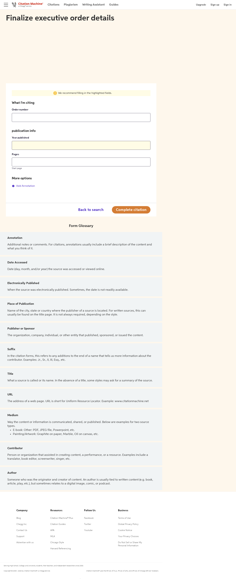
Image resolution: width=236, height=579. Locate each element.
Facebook (89, 518)
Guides (113, 4)
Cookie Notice (125, 530)
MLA (52, 536)
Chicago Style (57, 543)
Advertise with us (25, 543)
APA (52, 530)
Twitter (87, 524)
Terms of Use (124, 518)
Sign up (215, 5)
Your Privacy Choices (128, 536)
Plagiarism (71, 4)
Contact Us (21, 530)
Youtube (88, 530)
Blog (18, 518)
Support (20, 536)
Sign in (228, 5)
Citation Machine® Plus (61, 518)
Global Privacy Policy (128, 524)
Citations (53, 4)
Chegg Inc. (21, 524)
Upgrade (201, 5)
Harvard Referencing (60, 549)
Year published (20, 137)
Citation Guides (58, 524)
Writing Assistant (93, 4)
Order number (20, 109)
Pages (15, 154)
